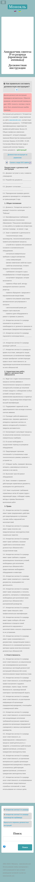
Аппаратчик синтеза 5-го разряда (16, 809)
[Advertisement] (17, 33)
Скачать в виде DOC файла (20, 162)
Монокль (17, 7)
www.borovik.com (15, 120)
